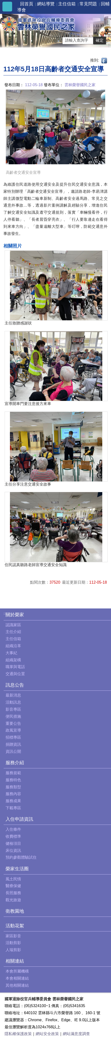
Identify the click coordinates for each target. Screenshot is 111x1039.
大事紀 (11, 653)
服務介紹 (15, 762)
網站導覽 (46, 3)
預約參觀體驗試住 (21, 857)
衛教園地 (15, 911)
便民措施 (13, 716)
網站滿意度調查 (76, 1034)
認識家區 (13, 625)
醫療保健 (13, 886)
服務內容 (13, 794)
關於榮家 (15, 614)
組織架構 (13, 660)
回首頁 (26, 3)
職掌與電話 (15, 667)
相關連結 (15, 961)
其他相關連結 (17, 985)
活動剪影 (13, 943)
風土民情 (13, 879)
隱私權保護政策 (18, 1034)
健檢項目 (13, 843)
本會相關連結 (17, 978)
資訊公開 (13, 751)
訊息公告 (15, 685)
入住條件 (13, 829)
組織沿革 (13, 646)
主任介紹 (13, 632)
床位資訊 (13, 850)
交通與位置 (15, 674)
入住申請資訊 (19, 819)
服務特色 (13, 780)
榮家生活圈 (17, 868)
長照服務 (13, 893)
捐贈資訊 (13, 744)
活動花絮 (15, 925)
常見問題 (88, 3)
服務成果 (13, 801)
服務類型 (13, 787)
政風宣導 (13, 730)
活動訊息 (13, 702)
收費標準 (13, 836)
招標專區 (13, 737)
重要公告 (13, 723)
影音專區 (13, 709)
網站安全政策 (47, 1034)
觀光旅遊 (13, 900)
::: (5, 613)
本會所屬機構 (17, 971)
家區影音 (13, 936)
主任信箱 (67, 3)
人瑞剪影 (13, 950)
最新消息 (13, 695)
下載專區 (13, 808)
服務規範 (13, 773)
